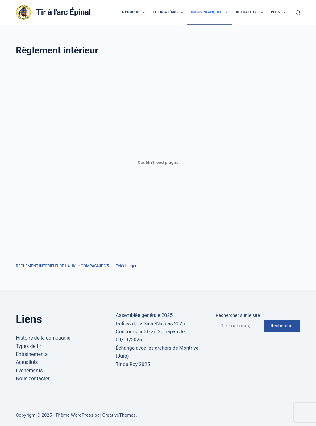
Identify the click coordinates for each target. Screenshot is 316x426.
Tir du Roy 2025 (133, 364)
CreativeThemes (119, 415)
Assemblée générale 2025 (144, 315)
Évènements (29, 370)
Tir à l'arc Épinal (63, 12)
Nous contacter (32, 379)
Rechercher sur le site (238, 315)
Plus (279, 12)
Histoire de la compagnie (43, 338)
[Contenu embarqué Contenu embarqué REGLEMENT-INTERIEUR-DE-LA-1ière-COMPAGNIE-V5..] (158, 162)
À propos (135, 12)
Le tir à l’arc (169, 12)
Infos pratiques (211, 12)
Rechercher (282, 325)
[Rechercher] (298, 12)
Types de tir (28, 346)
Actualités (251, 12)
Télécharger (126, 266)
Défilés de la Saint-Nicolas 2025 (150, 324)
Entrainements (32, 354)
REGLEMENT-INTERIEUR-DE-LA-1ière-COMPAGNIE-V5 (62, 266)
